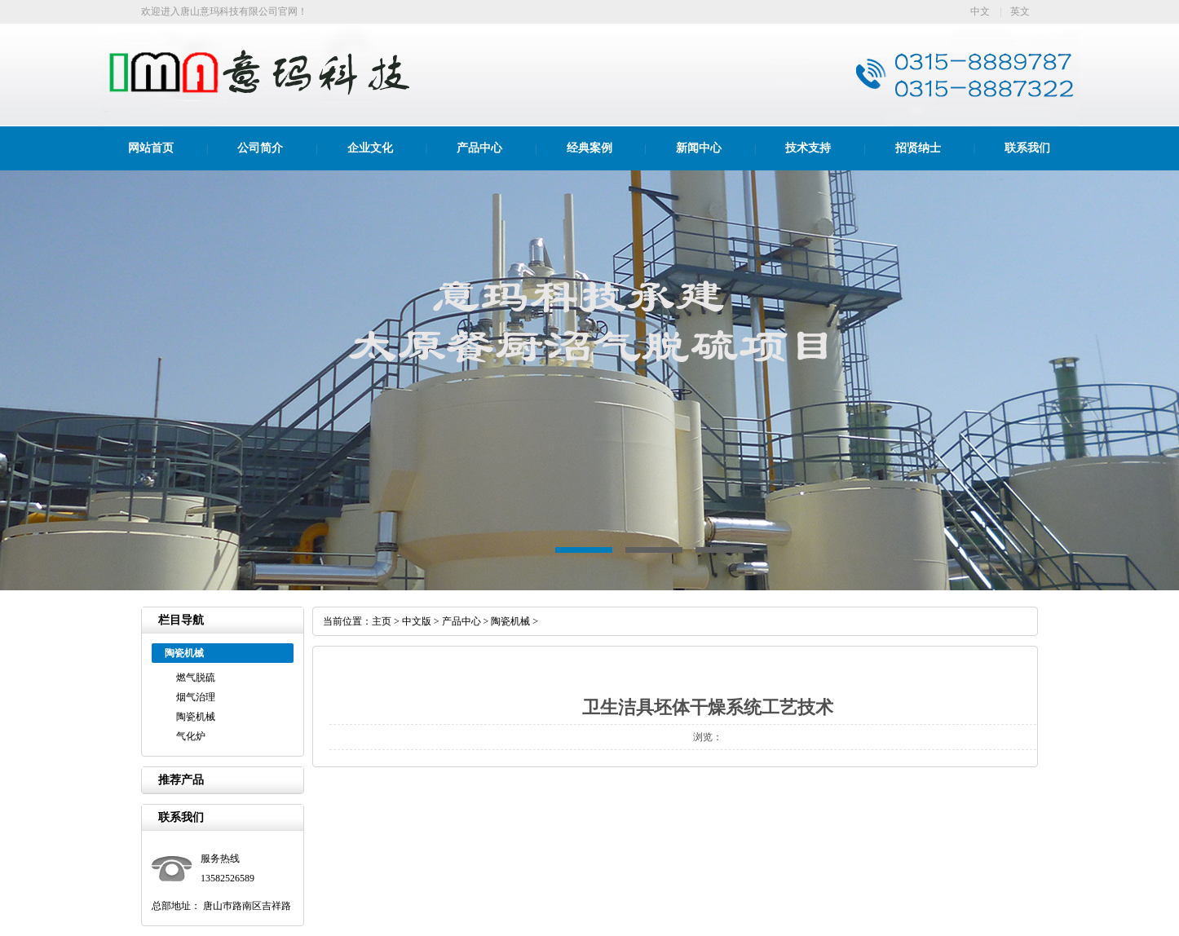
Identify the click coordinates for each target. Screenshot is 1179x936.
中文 (980, 11)
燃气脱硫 (195, 677)
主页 (381, 621)
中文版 (416, 621)
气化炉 (190, 736)
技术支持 (808, 148)
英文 (1020, 11)
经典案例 (589, 148)
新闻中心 (699, 148)
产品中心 (479, 148)
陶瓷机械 (195, 716)
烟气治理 (195, 697)
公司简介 (260, 148)
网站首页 (151, 148)
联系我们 (1027, 148)
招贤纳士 (918, 148)
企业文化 (370, 148)
